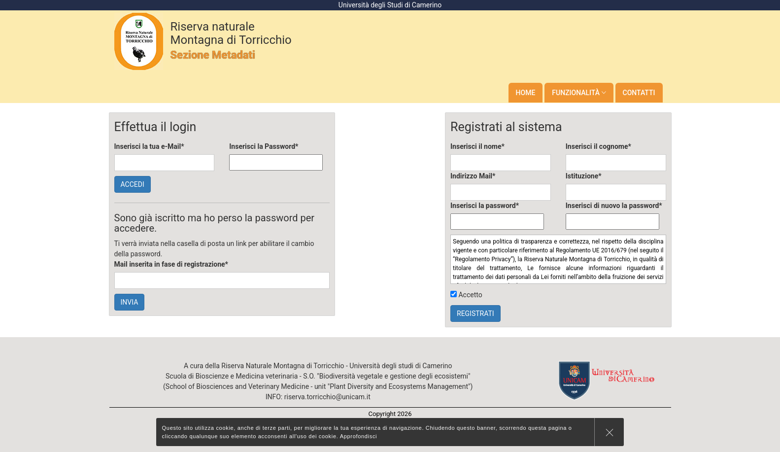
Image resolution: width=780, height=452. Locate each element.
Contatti (639, 93)
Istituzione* (584, 176)
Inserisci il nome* (477, 146)
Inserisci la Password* (263, 146)
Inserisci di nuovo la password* (614, 205)
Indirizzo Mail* (472, 176)
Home (526, 93)
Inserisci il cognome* (598, 146)
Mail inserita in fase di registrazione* (171, 264)
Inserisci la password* (484, 205)
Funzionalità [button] (579, 93)
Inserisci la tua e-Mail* (149, 146)
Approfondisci (358, 436)
